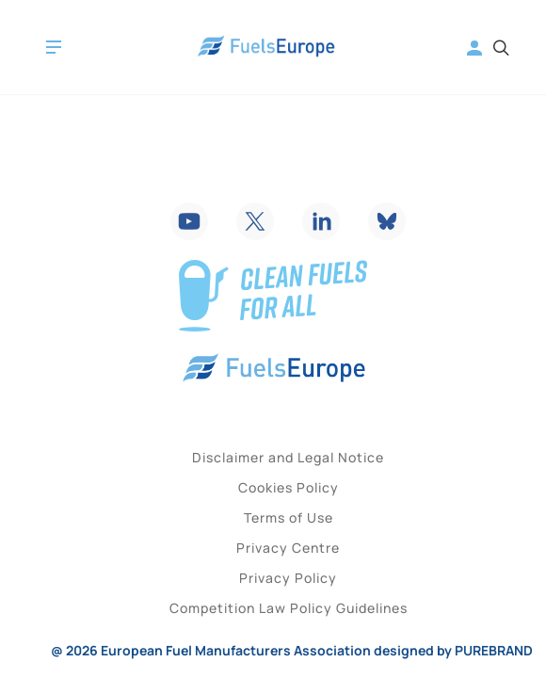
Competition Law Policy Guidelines (288, 608)
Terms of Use (288, 517)
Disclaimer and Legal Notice (288, 457)
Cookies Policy (288, 487)
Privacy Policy (288, 578)
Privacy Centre (288, 548)
